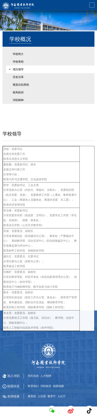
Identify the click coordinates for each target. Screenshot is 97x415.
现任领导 (18, 77)
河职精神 (18, 107)
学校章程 (18, 69)
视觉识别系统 (21, 92)
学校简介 (18, 61)
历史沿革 (18, 84)
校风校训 (18, 100)
